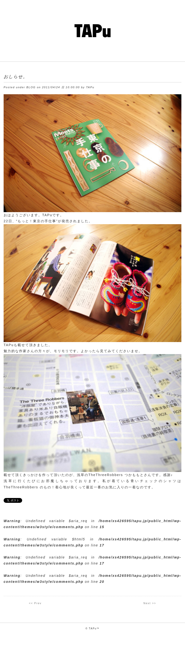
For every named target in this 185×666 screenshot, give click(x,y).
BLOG (31, 87)
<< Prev (35, 604)
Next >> (149, 604)
